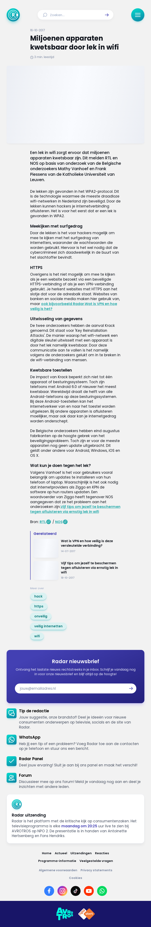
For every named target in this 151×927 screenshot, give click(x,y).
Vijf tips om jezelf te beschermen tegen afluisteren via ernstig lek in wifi (75, 509)
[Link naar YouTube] (89, 891)
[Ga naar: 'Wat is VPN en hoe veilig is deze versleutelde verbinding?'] (77, 548)
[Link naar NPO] (86, 914)
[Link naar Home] (46, 853)
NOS (59, 521)
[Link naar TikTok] (76, 891)
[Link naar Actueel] (61, 853)
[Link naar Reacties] (102, 853)
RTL (43, 521)
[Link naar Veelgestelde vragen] (96, 861)
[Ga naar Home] (13, 15)
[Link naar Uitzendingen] (81, 853)
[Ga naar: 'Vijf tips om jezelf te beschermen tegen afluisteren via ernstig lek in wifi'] (77, 570)
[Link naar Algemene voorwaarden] (58, 870)
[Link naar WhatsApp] (102, 891)
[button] (106, 15)
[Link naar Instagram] (62, 891)
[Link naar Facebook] (49, 891)
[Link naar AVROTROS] (64, 914)
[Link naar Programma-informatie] (57, 861)
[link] (38, 596)
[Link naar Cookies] (75, 878)
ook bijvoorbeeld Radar (62, 303)
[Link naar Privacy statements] (96, 870)
